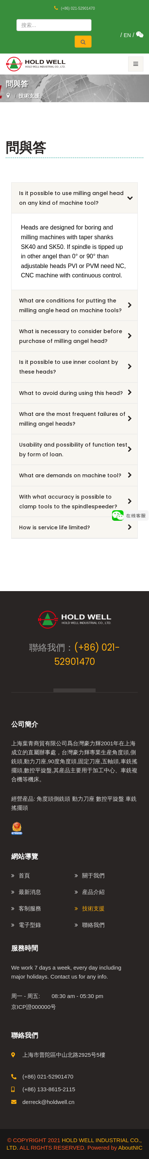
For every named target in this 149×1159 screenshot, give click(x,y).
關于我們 (93, 875)
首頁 (24, 875)
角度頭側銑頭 (53, 799)
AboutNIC (130, 1147)
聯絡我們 (93, 925)
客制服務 (30, 908)
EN (127, 35)
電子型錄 (30, 925)
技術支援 (93, 908)
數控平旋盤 (110, 799)
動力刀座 (83, 799)
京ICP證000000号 (33, 1007)
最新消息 (30, 892)
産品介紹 (93, 892)
